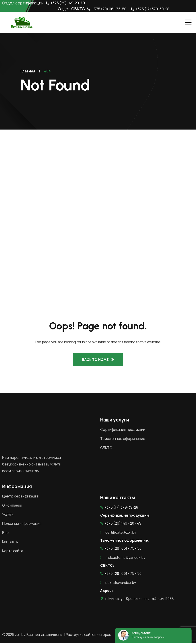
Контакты (10, 541)
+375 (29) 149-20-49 (65, 2)
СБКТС (106, 447)
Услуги (8, 514)
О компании (12, 505)
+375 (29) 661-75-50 (106, 8)
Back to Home (95, 359)
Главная (27, 71)
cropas (105, 634)
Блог (6, 532)
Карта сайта (12, 550)
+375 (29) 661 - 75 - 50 (120, 548)
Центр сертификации (20, 496)
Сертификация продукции (122, 429)
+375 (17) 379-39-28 (150, 8)
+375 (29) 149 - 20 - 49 (120, 523)
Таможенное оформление (122, 438)
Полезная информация (21, 523)
